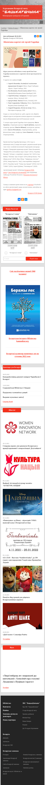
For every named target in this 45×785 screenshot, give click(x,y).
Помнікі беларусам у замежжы (32, 754)
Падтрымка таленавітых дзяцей (15, 392)
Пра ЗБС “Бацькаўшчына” (31, 707)
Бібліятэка (7, 703)
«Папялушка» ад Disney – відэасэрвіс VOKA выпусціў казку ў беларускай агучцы (19, 522)
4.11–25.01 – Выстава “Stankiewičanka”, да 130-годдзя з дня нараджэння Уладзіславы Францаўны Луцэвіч (22, 560)
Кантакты (7, 707)
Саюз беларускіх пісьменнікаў (17, 172)
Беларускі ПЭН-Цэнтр (16, 38)
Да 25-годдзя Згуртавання (30, 728)
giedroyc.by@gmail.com (14, 189)
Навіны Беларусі (13, 28)
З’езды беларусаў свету (30, 710)
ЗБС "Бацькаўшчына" (31, 703)
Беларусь (6, 734)
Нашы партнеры (9, 720)
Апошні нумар (12, 245)
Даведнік (5, 738)
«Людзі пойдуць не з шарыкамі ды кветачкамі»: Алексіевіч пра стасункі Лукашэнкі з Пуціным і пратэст (21, 678)
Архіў (12, 248)
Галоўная (3, 28)
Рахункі (25, 725)
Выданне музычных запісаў (13, 397)
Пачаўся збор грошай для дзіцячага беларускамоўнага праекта (16, 598)
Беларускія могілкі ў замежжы (32, 758)
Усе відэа (6, 687)
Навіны (6, 710)
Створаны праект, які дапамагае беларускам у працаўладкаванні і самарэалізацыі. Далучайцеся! (22, 447)
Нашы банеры (27, 721)
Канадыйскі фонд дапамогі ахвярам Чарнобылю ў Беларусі (22, 378)
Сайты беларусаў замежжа (11, 764)
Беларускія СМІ (8, 745)
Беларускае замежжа (11, 751)
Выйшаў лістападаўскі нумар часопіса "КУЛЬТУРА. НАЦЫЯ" (17, 484)
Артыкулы (6, 741)
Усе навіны (6, 639)
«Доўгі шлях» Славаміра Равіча (15, 635)
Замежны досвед (28, 768)
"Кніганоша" (33, 253)
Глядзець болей (8, 401)
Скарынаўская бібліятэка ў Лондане (16, 388)
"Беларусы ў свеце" (15, 253)
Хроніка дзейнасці (28, 714)
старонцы (30, 184)
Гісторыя (5, 754)
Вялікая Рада (26, 717)
